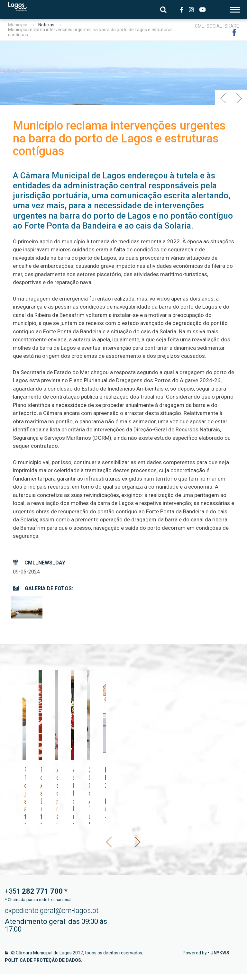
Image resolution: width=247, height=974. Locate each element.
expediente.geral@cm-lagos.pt (52, 910)
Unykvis (219, 952)
